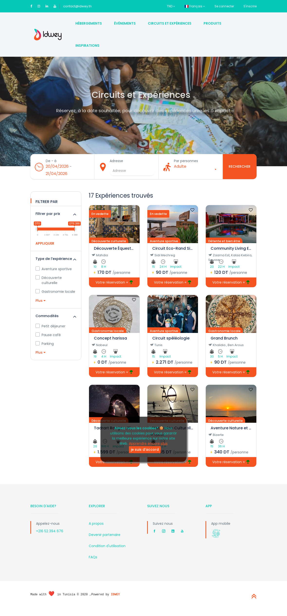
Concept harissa (110, 343)
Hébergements (88, 23)
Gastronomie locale (55, 296)
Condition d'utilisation (107, 550)
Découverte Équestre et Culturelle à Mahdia (114, 253)
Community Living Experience (231, 253)
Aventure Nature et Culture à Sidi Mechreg (231, 432)
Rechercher (240, 168)
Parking (45, 348)
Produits (212, 23)
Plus (40, 305)
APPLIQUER (45, 248)
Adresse (118, 164)
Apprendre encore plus (148, 443)
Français (195, 6)
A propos (96, 528)
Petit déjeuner (50, 330)
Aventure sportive (54, 273)
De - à (52, 164)
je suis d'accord (145, 449)
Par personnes (188, 164)
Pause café (48, 339)
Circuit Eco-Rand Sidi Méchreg (172, 253)
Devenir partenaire (104, 539)
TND (171, 6)
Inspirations (87, 45)
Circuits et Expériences (169, 23)
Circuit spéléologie (170, 343)
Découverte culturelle (49, 285)
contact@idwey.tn (77, 6)
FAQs (93, 561)
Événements (125, 23)
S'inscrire (250, 6)
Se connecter (224, 6)
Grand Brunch (224, 343)
